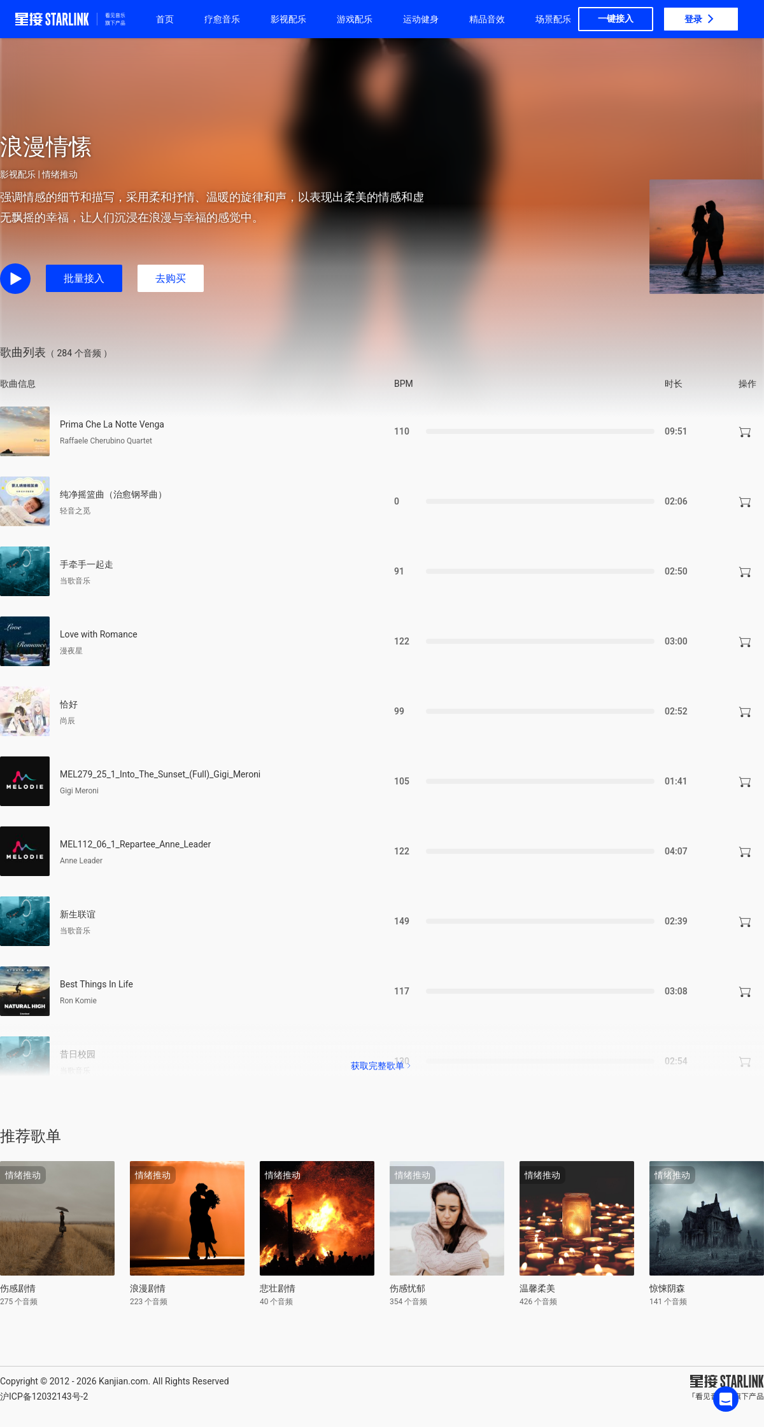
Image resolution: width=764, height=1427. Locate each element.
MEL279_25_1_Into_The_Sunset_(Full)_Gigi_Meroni (160, 774)
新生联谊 (78, 914)
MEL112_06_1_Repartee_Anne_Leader (135, 844)
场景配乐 (553, 19)
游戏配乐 (354, 19)
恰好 (69, 704)
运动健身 (421, 19)
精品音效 (487, 19)
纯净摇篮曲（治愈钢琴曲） (113, 494)
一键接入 (615, 18)
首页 (165, 19)
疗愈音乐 (222, 19)
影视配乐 (288, 19)
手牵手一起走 (86, 564)
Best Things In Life (96, 984)
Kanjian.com (123, 1381)
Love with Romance (99, 634)
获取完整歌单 (382, 1066)
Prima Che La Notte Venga (112, 424)
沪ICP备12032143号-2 (44, 1396)
